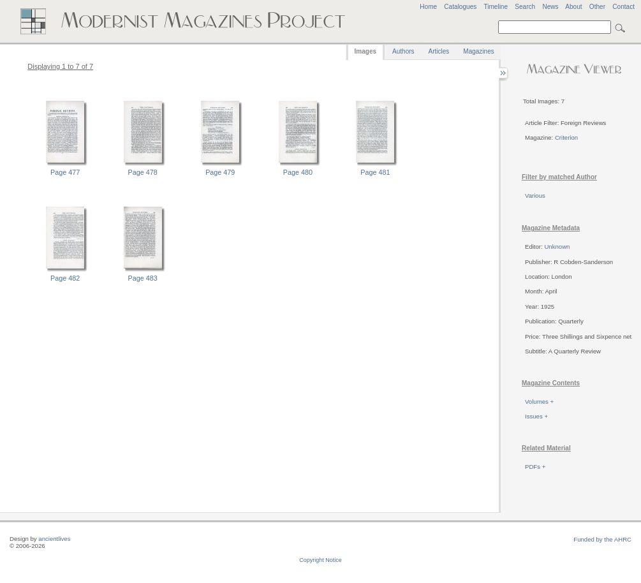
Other (597, 6)
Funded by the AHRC (602, 539)
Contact (623, 6)
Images (365, 51)
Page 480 (298, 172)
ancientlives (54, 538)
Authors (403, 51)
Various (535, 195)
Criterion (566, 137)
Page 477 (65, 172)
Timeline (495, 6)
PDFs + (535, 466)
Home (428, 6)
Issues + (536, 416)
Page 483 (143, 278)
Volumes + (539, 401)
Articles (439, 51)
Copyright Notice (320, 560)
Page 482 (65, 278)
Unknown (557, 246)
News (550, 6)
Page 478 (143, 172)
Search (525, 6)
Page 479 (220, 172)
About (573, 6)
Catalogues (460, 6)
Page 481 (375, 172)
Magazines (478, 51)
